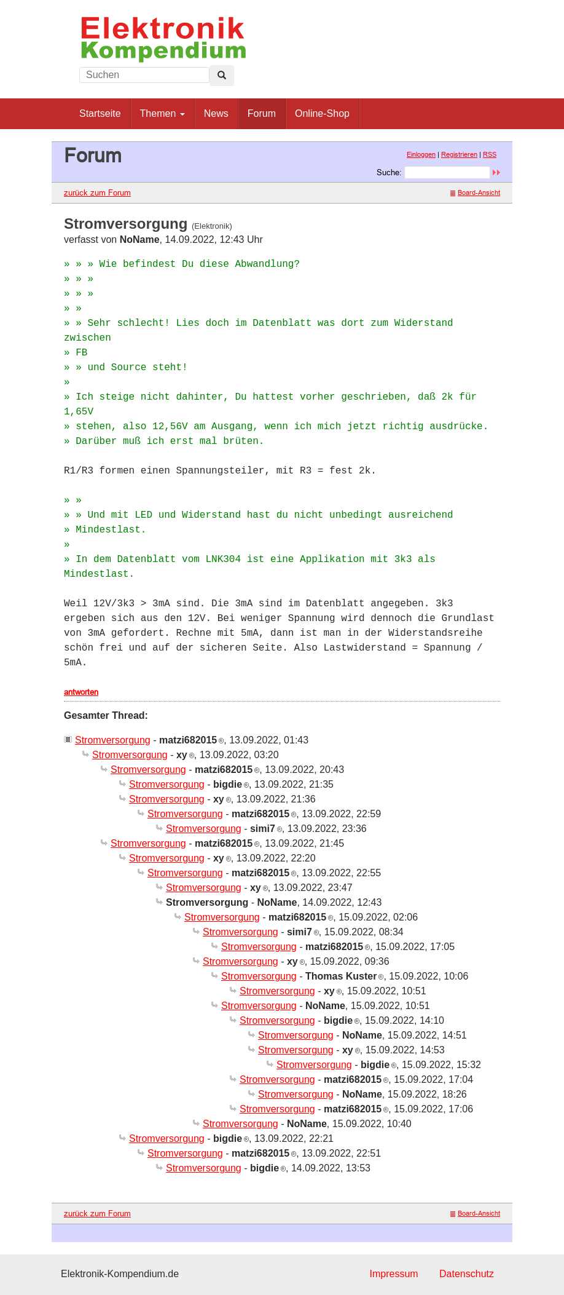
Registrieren (459, 154)
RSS (489, 154)
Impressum (393, 1274)
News (216, 113)
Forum (262, 113)
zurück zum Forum (97, 192)
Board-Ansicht (475, 192)
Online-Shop (322, 113)
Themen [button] (162, 113)
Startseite (100, 113)
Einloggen (421, 154)
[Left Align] (222, 75)
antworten (81, 692)
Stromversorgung (113, 740)
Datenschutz (466, 1274)
